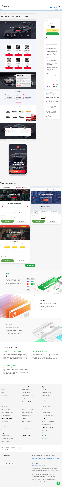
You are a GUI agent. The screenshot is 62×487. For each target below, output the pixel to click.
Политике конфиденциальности (39, 458)
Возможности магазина (7, 412)
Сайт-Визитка (4, 421)
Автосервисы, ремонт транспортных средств (11, 217)
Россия (44, 438)
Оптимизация (25, 407)
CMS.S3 (3, 398)
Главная (44, 389)
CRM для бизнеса (46, 395)
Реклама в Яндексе (46, 392)
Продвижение (25, 404)
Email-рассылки (45, 401)
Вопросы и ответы (5, 409)
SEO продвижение (27, 401)
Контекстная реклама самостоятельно (31, 426)
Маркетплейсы (26, 435)
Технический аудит (26, 415)
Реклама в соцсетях (26, 428)
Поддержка (4, 406)
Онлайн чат (45, 398)
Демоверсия (7, 221)
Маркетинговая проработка (28, 409)
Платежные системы (6, 415)
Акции (23, 432)
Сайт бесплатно (5, 441)
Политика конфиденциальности (39, 465)
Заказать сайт (53, 7)
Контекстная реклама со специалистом (27, 422)
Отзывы (3, 401)
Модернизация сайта (27, 398)
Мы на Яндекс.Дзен (46, 424)
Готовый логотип (46, 412)
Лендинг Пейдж (5, 424)
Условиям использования (54, 458)
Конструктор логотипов (47, 403)
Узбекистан (46, 436)
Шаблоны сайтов (26, 392)
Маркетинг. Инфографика (48, 421)
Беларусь (45, 430)
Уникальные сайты (26, 389)
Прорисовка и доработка (48, 415)
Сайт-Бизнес (4, 426)
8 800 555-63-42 (52, 6)
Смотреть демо (52, 30)
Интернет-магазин (5, 429)
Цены (2, 389)
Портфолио (4, 395)
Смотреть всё (30, 265)
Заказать (52, 34)
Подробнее (21, 221)
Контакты (3, 403)
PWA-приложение (46, 406)
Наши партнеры (5, 435)
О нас (2, 392)
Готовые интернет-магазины (28, 395)
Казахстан (45, 433)
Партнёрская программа (7, 438)
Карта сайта (35, 467)
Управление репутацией (27, 412)
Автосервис (3, 256)
